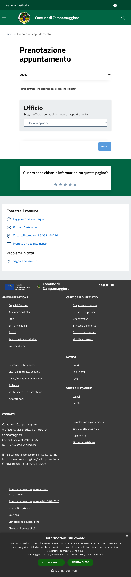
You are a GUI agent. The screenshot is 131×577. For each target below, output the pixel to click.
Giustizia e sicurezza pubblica (24, 372)
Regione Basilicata (17, 5)
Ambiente (14, 385)
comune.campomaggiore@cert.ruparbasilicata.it (35, 459)
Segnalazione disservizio (86, 429)
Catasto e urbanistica (84, 332)
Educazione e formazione (22, 365)
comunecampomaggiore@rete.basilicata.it (34, 455)
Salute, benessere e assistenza (25, 392)
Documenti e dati (18, 346)
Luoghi (76, 396)
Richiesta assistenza (84, 442)
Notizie (76, 365)
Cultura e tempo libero (84, 312)
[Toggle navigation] (4, 17)
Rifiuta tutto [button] (80, 562)
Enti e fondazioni (18, 326)
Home (8, 34)
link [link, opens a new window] (102, 554)
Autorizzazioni (16, 399)
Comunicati (79, 372)
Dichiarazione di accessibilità (24, 522)
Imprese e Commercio (84, 326)
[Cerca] (123, 18)
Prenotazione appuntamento (88, 422)
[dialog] (65, 555)
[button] (65, 571)
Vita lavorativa (80, 319)
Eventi (76, 403)
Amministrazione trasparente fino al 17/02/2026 (28, 492)
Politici (12, 332)
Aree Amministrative (20, 312)
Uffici (11, 319)
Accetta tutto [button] (51, 562)
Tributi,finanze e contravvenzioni (26, 378)
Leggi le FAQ (79, 435)
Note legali (14, 515)
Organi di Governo (18, 305)
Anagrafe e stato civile (85, 305)
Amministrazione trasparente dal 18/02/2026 (34, 501)
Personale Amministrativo (23, 339)
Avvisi (76, 379)
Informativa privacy (19, 508)
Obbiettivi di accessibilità (22, 528)
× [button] (126, 536)
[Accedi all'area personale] (115, 5)
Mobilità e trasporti (83, 339)
